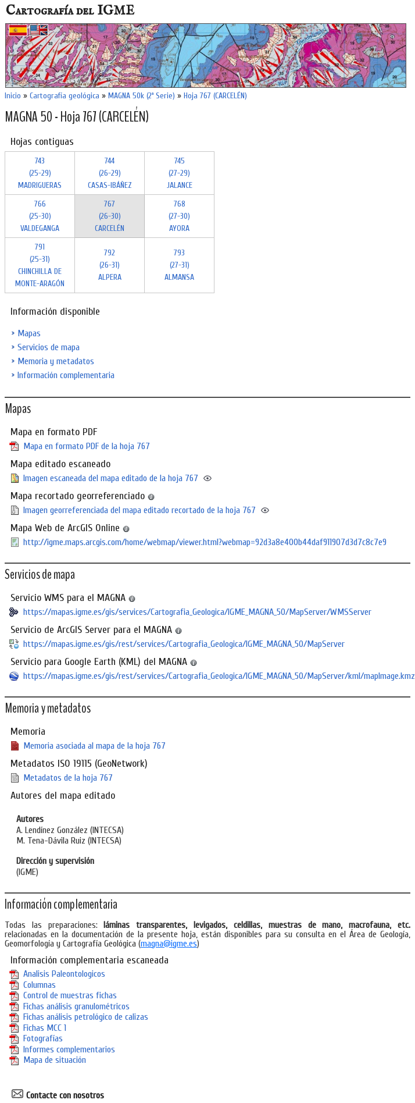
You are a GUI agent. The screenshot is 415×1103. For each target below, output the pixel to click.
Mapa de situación (54, 1060)
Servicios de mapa (48, 347)
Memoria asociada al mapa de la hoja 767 (94, 746)
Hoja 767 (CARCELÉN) (215, 96)
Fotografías (43, 1038)
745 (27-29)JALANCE (179, 173)
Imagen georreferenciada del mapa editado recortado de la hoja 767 (139, 510)
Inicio (13, 96)
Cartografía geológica (64, 96)
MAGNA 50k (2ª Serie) (141, 96)
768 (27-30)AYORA (179, 216)
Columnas (39, 985)
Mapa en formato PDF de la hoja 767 (86, 446)
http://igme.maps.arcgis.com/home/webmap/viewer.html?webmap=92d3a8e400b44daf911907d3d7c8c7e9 (205, 542)
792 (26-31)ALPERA (109, 265)
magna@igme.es (169, 943)
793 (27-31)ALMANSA (179, 265)
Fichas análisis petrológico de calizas (85, 1017)
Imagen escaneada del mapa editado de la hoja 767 (110, 478)
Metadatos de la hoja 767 (68, 778)
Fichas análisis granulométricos (76, 1006)
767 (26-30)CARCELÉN (109, 216)
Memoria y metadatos (55, 361)
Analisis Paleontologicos (64, 974)
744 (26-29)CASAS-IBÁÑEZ (110, 173)
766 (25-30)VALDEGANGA (39, 216)
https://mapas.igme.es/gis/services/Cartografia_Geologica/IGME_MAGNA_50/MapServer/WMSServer (197, 612)
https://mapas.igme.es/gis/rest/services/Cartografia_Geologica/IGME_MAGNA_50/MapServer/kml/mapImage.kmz (219, 676)
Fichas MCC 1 (44, 1028)
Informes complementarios (69, 1049)
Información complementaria (66, 375)
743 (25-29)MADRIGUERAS (40, 173)
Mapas (29, 333)
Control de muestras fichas (70, 995)
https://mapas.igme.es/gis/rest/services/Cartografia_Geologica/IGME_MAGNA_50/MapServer (184, 644)
